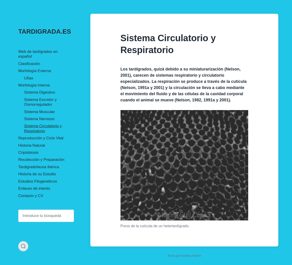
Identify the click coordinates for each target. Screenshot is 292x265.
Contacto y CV (30, 196)
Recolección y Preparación (41, 159)
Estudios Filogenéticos (37, 181)
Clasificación (29, 64)
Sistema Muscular (39, 112)
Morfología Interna (34, 85)
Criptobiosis (28, 152)
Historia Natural (31, 145)
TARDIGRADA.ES (44, 31)
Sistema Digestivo (39, 92)
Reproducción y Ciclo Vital (40, 138)
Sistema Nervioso (39, 119)
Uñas (28, 78)
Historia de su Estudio (37, 174)
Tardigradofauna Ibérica (38, 167)
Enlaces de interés (34, 188)
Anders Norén (191, 255)
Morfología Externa (34, 71)
